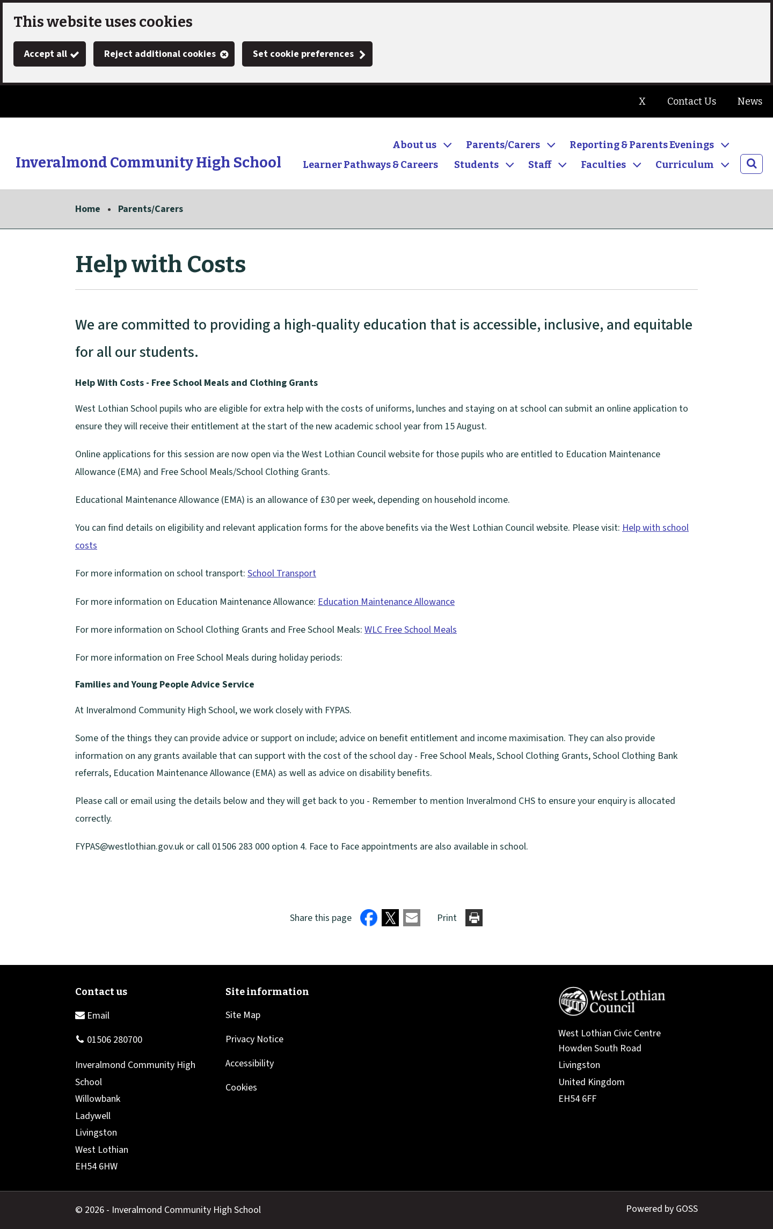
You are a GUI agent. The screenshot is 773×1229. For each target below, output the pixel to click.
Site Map (242, 1015)
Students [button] (476, 165)
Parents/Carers (150, 209)
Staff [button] (539, 165)
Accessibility (249, 1063)
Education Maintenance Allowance (386, 602)
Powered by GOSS (662, 1209)
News (750, 101)
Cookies (241, 1087)
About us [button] (414, 145)
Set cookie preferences (303, 54)
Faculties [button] (603, 165)
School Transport (281, 573)
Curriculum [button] (684, 165)
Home (87, 209)
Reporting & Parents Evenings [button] (642, 145)
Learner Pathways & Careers (370, 165)
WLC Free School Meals (410, 630)
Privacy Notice (254, 1039)
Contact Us (691, 101)
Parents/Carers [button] (503, 145)
